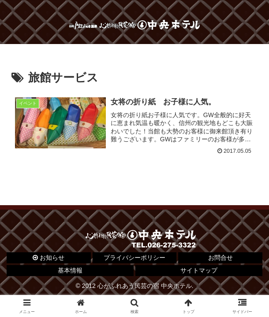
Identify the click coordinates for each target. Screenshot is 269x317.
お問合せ (220, 257)
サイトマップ (198, 270)
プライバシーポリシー (134, 257)
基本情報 (70, 270)
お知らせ (48, 257)
